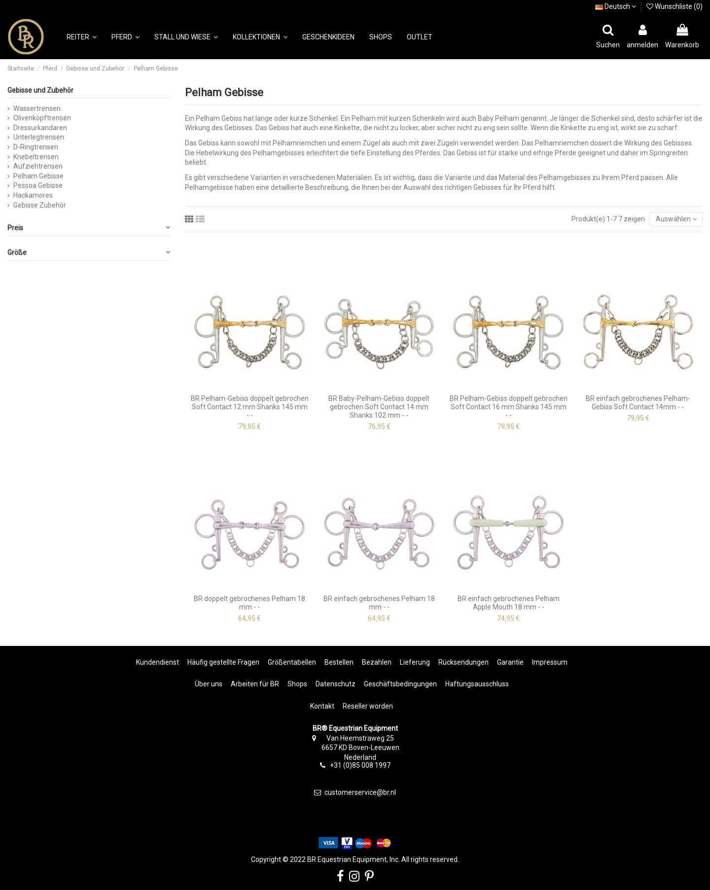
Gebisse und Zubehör (40, 90)
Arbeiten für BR (255, 684)
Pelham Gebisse (38, 176)
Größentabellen (292, 662)
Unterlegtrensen (38, 137)
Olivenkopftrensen (42, 118)
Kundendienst (157, 662)
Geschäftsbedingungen (400, 684)
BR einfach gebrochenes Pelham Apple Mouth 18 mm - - (509, 603)
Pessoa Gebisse (38, 185)
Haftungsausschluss (477, 684)
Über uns (208, 684)
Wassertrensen (37, 108)
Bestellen (339, 662)
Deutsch (615, 6)
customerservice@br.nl (360, 792)
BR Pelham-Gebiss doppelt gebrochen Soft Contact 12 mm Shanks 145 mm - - (250, 406)
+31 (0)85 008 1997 (360, 765)
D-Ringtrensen (35, 147)
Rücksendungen (463, 662)
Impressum (550, 662)
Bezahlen (376, 662)
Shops (297, 684)
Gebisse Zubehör (39, 205)
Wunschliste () (674, 6)
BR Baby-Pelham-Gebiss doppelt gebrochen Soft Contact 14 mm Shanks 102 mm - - (378, 406)
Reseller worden (368, 706)
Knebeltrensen (36, 157)
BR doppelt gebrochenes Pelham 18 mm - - (249, 603)
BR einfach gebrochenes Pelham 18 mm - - (379, 603)
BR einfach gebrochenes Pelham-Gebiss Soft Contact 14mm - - (638, 402)
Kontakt (322, 706)
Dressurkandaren (40, 128)
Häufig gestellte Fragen (223, 662)
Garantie (510, 662)
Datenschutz (335, 684)
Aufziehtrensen (38, 166)
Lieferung (415, 662)
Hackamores (33, 195)
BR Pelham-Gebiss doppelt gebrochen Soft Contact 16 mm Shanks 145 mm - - (509, 406)
